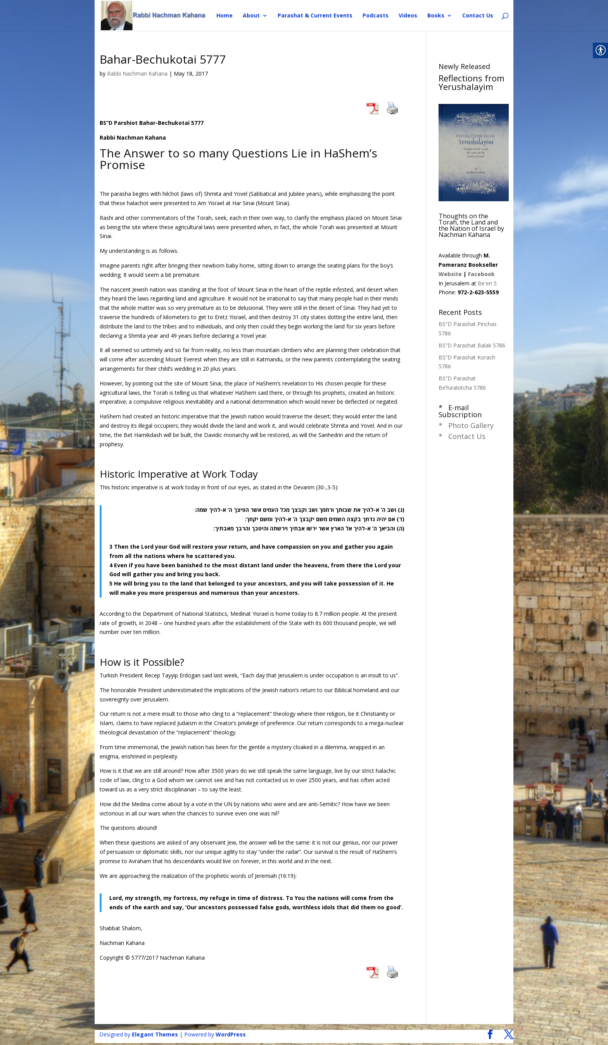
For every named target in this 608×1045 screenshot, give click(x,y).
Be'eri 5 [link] (487, 283)
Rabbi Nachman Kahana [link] (137, 73)
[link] (153, 15)
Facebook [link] (481, 274)
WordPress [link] (231, 1034)
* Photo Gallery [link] (466, 425)
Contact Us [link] (477, 16)
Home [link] (224, 16)
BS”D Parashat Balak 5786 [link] (472, 345)
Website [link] (450, 274)
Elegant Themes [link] (155, 1034)
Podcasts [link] (376, 16)
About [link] (251, 16)
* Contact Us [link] (462, 436)
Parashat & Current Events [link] (315, 16)
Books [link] (435, 16)
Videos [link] (408, 16)
